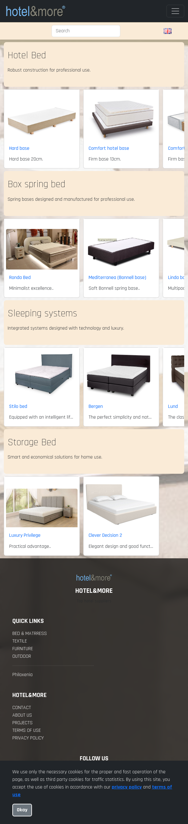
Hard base (19, 148)
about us (22, 715)
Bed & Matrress (29, 633)
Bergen (96, 406)
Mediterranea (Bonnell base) (117, 278)
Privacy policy (28, 738)
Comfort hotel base (109, 148)
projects (22, 722)
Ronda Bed (20, 278)
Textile (19, 641)
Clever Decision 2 (105, 535)
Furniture (22, 648)
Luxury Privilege (25, 535)
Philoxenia (22, 674)
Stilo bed (18, 406)
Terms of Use (26, 730)
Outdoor (21, 656)
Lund (173, 406)
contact (21, 707)
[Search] (86, 31)
